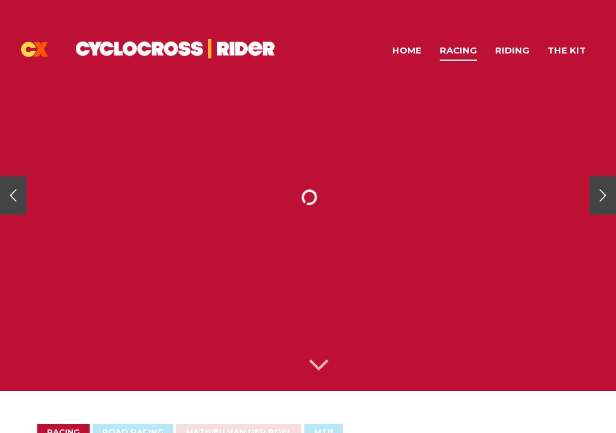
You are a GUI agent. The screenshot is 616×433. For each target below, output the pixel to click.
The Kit (566, 50)
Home (407, 50)
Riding (512, 50)
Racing (458, 50)
